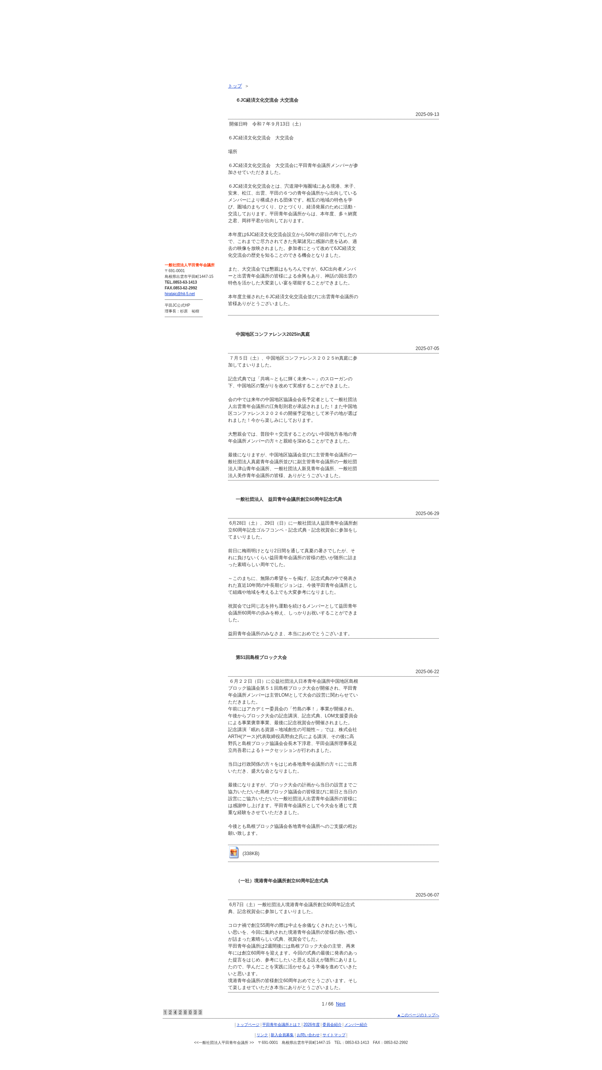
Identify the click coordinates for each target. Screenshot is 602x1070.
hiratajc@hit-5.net (180, 294)
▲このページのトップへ (418, 1015)
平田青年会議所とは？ (190, 95)
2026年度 (177, 109)
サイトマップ (181, 192)
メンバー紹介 (181, 136)
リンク (174, 150)
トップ (235, 86)
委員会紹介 (178, 122)
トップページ (181, 81)
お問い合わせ (181, 178)
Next (341, 1004)
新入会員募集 (181, 164)
